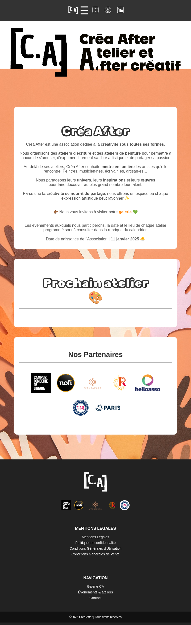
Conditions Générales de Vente (95, 554)
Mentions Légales (95, 537)
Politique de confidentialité (95, 543)
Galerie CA (95, 586)
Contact (95, 598)
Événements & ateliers (95, 592)
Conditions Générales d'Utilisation (95, 548)
